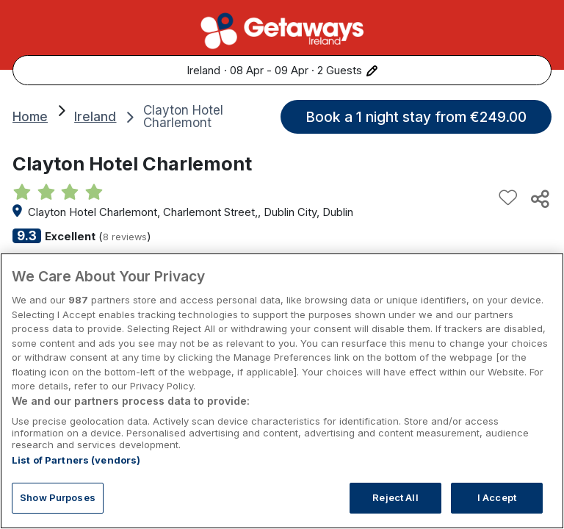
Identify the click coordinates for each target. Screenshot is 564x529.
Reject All (395, 497)
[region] (282, 391)
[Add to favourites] (508, 198)
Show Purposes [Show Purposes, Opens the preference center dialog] (57, 497)
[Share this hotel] (539, 198)
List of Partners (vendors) (76, 460)
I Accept (496, 497)
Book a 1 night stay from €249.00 (416, 117)
